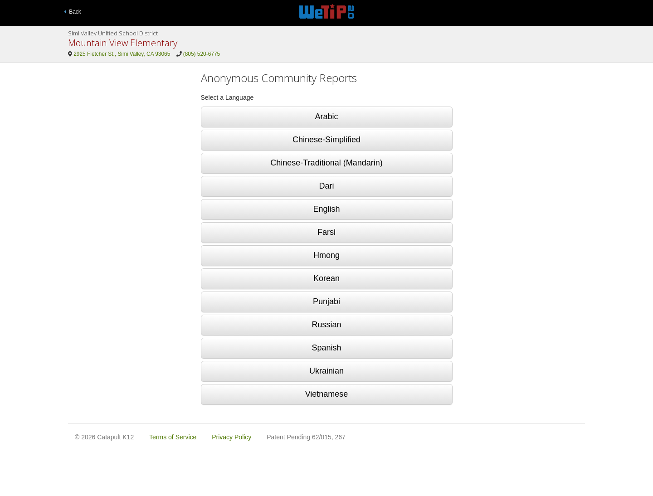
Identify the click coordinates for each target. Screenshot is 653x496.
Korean (326, 278)
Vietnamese (326, 394)
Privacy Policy (231, 437)
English (326, 209)
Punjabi (326, 301)
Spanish (326, 347)
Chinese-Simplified (326, 139)
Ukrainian (326, 370)
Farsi (326, 232)
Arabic (326, 116)
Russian (326, 324)
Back (72, 12)
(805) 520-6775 (201, 54)
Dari (326, 185)
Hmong (326, 255)
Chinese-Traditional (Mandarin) (326, 162)
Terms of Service (172, 437)
